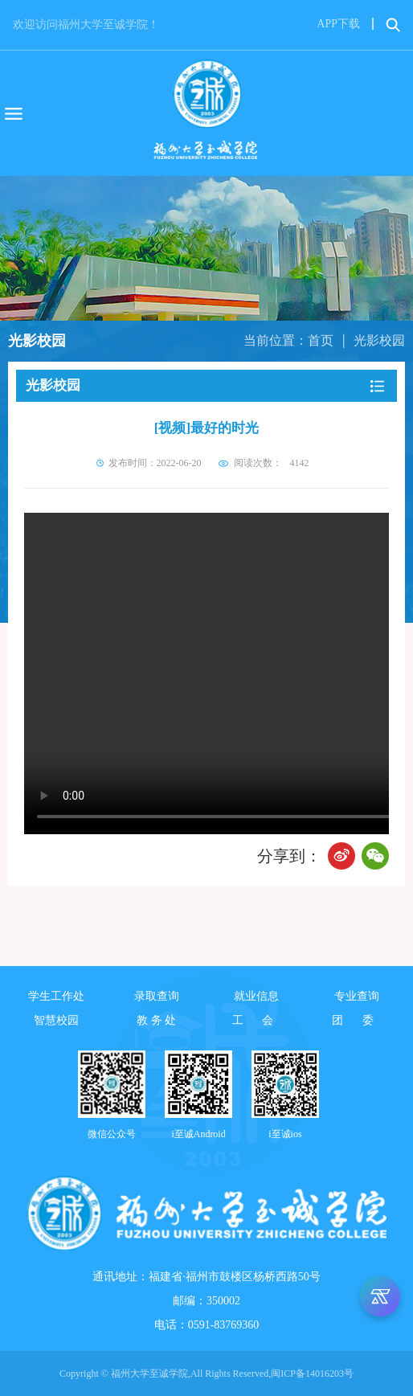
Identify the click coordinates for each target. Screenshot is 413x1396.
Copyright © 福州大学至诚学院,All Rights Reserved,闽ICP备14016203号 (206, 1373)
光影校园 (379, 340)
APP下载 (338, 24)
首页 (320, 340)
